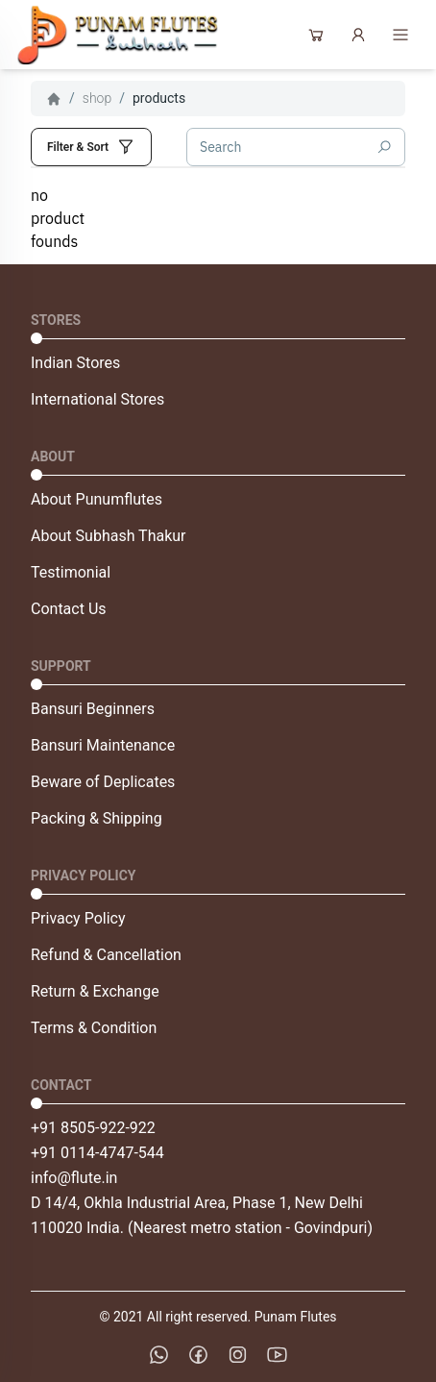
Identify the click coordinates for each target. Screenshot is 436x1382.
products (159, 98)
